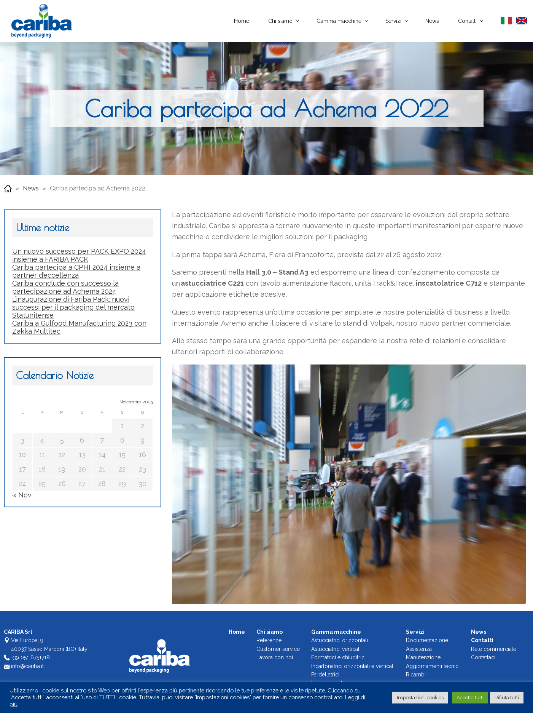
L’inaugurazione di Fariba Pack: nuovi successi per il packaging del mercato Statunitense (73, 307)
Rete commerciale (493, 649)
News (432, 21)
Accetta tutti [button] (470, 697)
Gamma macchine (339, 21)
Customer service (278, 649)
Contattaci (483, 657)
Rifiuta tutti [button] (507, 697)
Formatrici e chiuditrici (338, 657)
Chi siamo (280, 21)
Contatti (467, 21)
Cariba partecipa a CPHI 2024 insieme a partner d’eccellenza (76, 271)
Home (241, 21)
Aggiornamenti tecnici (433, 666)
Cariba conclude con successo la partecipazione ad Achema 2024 (65, 287)
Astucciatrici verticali (336, 649)
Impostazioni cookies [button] (420, 697)
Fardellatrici (325, 674)
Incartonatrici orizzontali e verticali (353, 666)
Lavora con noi (274, 657)
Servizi (393, 21)
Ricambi (416, 674)
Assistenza (419, 649)
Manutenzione (423, 657)
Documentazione (427, 640)
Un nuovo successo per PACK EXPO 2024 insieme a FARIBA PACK (79, 255)
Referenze (269, 640)
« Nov (22, 495)
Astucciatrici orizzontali (339, 640)
